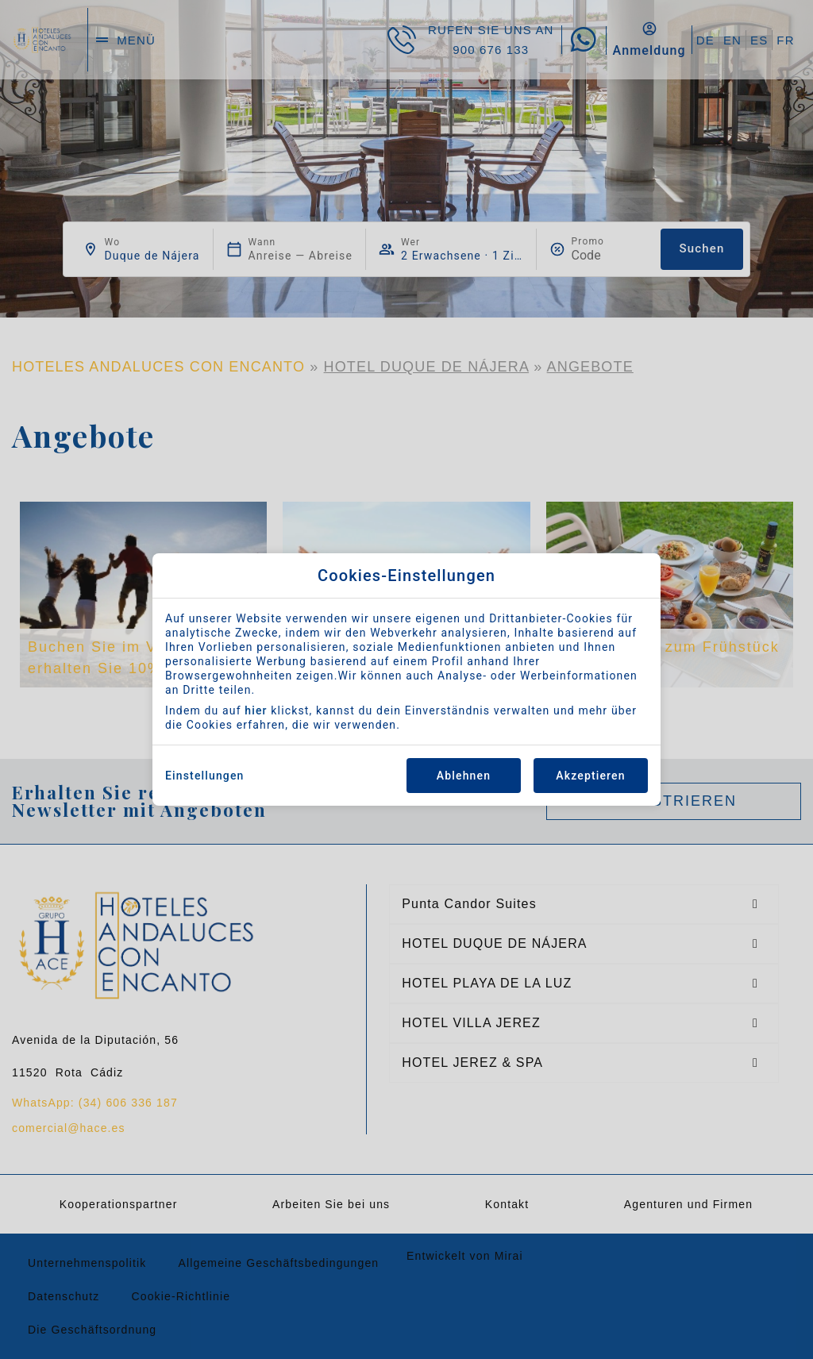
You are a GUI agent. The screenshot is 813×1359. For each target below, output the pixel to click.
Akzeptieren (590, 775)
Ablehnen (464, 775)
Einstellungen (205, 775)
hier (256, 710)
